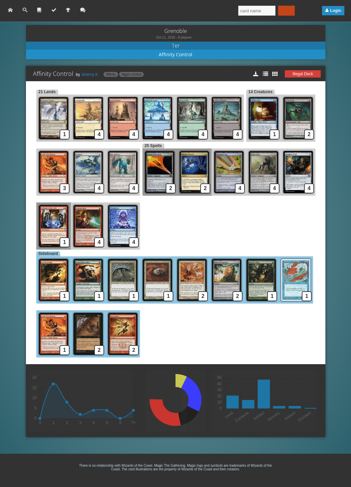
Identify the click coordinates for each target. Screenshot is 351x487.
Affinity (111, 74)
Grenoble (175, 31)
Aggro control (131, 74)
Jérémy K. (90, 74)
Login (335, 10)
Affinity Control (175, 54)
